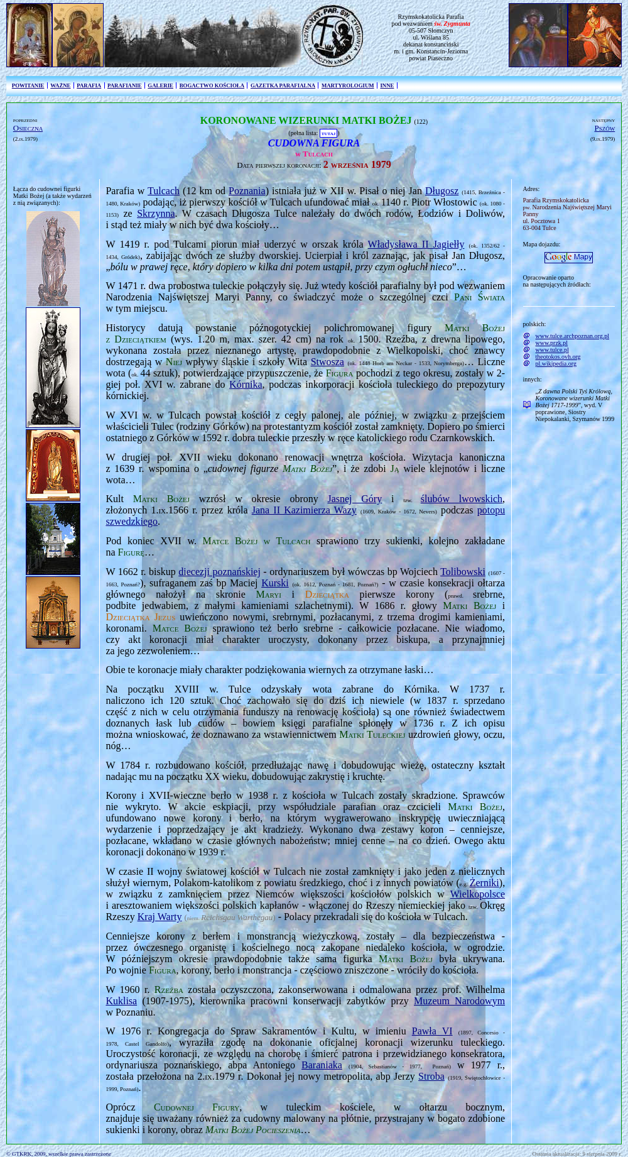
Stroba (431, 1076)
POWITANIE (28, 85)
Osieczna (28, 128)
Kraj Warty (160, 916)
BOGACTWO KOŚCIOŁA (212, 85)
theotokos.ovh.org (558, 356)
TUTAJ (328, 132)
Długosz (441, 190)
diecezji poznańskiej (219, 571)
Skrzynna (156, 213)
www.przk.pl (552, 342)
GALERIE (160, 85)
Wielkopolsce (477, 894)
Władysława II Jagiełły (416, 244)
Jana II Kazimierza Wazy (304, 510)
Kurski (275, 583)
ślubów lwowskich (461, 498)
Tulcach (164, 190)
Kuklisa (121, 1000)
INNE (387, 85)
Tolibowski (462, 571)
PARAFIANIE (124, 85)
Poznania (247, 190)
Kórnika (245, 384)
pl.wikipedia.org (556, 363)
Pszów (605, 128)
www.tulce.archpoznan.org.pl (572, 335)
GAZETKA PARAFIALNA (283, 85)
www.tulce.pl (552, 349)
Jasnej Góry (354, 498)
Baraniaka (321, 1065)
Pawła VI (432, 1031)
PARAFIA (89, 85)
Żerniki (484, 882)
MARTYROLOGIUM (348, 85)
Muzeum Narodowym (459, 1000)
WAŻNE (60, 85)
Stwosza (327, 361)
